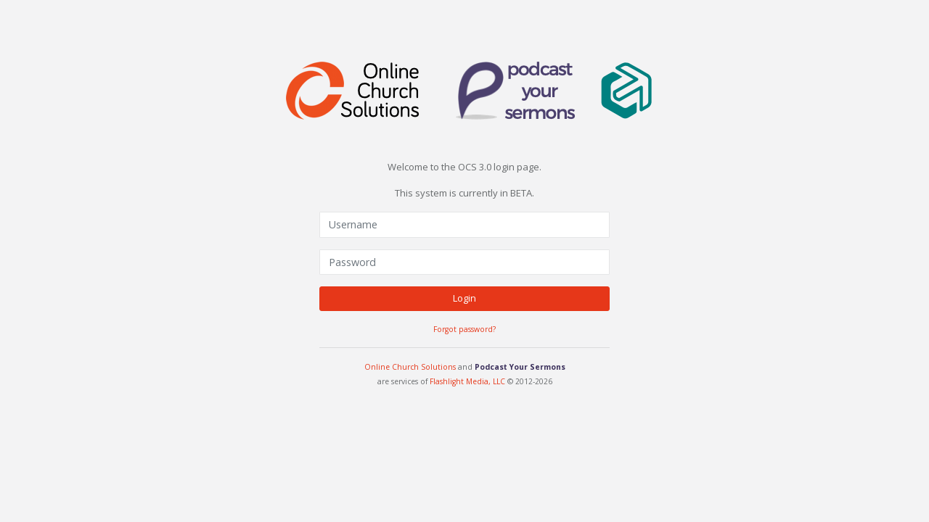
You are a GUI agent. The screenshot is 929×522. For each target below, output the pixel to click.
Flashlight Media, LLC (467, 381)
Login (464, 297)
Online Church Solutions (410, 367)
